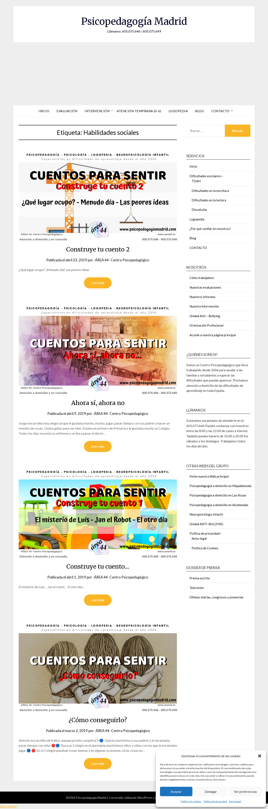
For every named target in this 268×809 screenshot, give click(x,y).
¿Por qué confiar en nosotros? (210, 229)
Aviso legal (235, 801)
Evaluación (67, 111)
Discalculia (199, 209)
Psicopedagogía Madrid (134, 21)
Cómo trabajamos (201, 278)
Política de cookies (191, 801)
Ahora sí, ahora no (98, 403)
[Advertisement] (134, 73)
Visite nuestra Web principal (209, 476)
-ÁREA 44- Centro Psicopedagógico (121, 260)
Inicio (44, 111)
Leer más (97, 283)
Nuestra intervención (204, 306)
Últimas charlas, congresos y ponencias (216, 597)
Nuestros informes (202, 297)
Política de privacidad (215, 801)
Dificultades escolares (204, 176)
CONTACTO (198, 248)
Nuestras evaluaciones (205, 287)
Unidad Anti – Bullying (204, 316)
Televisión (196, 588)
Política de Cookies (205, 548)
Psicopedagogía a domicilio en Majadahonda (220, 486)
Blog (199, 111)
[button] (260, 756)
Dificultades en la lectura (209, 200)
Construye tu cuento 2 (98, 249)
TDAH (196, 181)
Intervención (97, 111)
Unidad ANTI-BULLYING (206, 524)
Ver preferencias (245, 791)
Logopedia (178, 111)
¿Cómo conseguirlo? (98, 720)
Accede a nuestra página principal (212, 335)
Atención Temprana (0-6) (139, 111)
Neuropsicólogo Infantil (206, 514)
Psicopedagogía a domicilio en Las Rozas (217, 495)
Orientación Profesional (206, 325)
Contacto (220, 111)
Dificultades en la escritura (210, 191)
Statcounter (8, 806)
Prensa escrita (199, 578)
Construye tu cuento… (98, 566)
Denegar (211, 791)
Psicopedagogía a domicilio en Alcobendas (218, 505)
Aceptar (176, 791)
